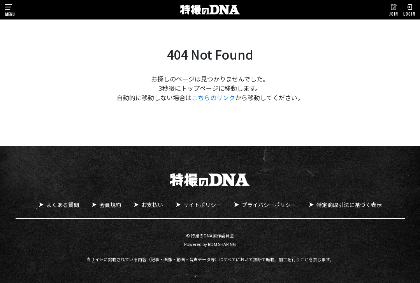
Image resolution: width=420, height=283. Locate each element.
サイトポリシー (202, 205)
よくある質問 (62, 205)
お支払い (152, 205)
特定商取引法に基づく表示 (349, 205)
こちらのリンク (213, 97)
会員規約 (110, 205)
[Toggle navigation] (10, 10)
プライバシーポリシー (269, 205)
